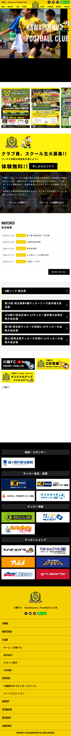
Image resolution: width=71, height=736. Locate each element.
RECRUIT (58, 7)
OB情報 (8, 670)
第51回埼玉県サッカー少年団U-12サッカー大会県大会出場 (34, 340)
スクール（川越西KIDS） (52, 202)
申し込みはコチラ (43, 166)
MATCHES (10, 7)
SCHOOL (24, 7)
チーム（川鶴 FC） (14, 647)
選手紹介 (8, 654)
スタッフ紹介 (11, 662)
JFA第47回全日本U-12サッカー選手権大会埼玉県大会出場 (34, 316)
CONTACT (67, 7)
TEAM (17, 7)
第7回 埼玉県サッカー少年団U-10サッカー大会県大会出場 (33, 328)
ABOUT (42, 7)
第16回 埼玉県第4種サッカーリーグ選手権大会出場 (33, 305)
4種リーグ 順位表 (15, 291)
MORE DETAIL (59, 271)
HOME (3, 7)
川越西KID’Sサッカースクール (20, 685)
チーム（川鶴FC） (18, 202)
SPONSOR (50, 7)
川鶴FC (6, 387)
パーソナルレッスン (14, 693)
